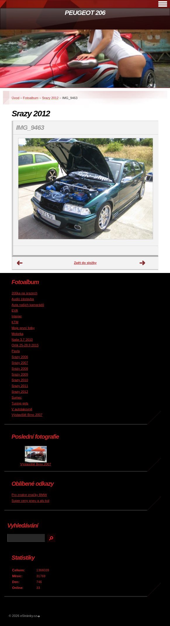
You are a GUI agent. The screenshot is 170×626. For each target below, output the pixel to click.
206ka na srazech (24, 293)
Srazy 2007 (20, 362)
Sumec (17, 397)
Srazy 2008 (20, 368)
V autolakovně (22, 409)
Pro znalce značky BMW (29, 495)
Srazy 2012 (50, 98)
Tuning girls (20, 403)
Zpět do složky (85, 262)
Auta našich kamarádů (28, 305)
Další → (142, 263)
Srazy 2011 (20, 386)
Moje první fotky (23, 328)
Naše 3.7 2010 (22, 339)
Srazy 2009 (20, 374)
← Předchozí (19, 263)
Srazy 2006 (20, 357)
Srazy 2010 (20, 380)
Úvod (15, 98)
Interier (17, 316)
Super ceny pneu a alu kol (30, 500)
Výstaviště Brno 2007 (27, 414)
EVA (15, 310)
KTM (15, 322)
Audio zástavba (23, 299)
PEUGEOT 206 (85, 12)
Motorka (17, 334)
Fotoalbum (31, 98)
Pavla (16, 351)
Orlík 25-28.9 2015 (25, 345)
